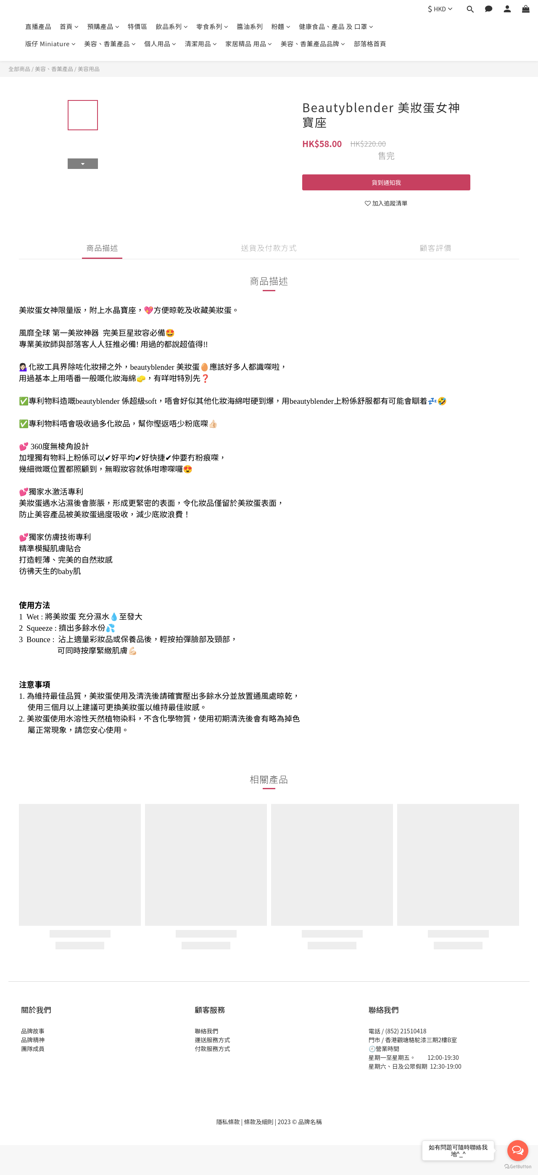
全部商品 (19, 69)
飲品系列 (172, 26)
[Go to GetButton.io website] (517, 1166)
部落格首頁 (370, 43)
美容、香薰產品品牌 (313, 43)
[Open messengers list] (517, 1150)
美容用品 (89, 69)
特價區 (138, 26)
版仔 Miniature (50, 43)
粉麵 (281, 26)
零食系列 (212, 26)
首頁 (69, 26)
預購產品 (103, 26)
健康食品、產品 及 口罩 (336, 26)
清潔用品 (201, 43)
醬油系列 (250, 26)
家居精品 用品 (248, 43)
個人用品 (160, 43)
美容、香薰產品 (110, 43)
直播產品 (38, 26)
